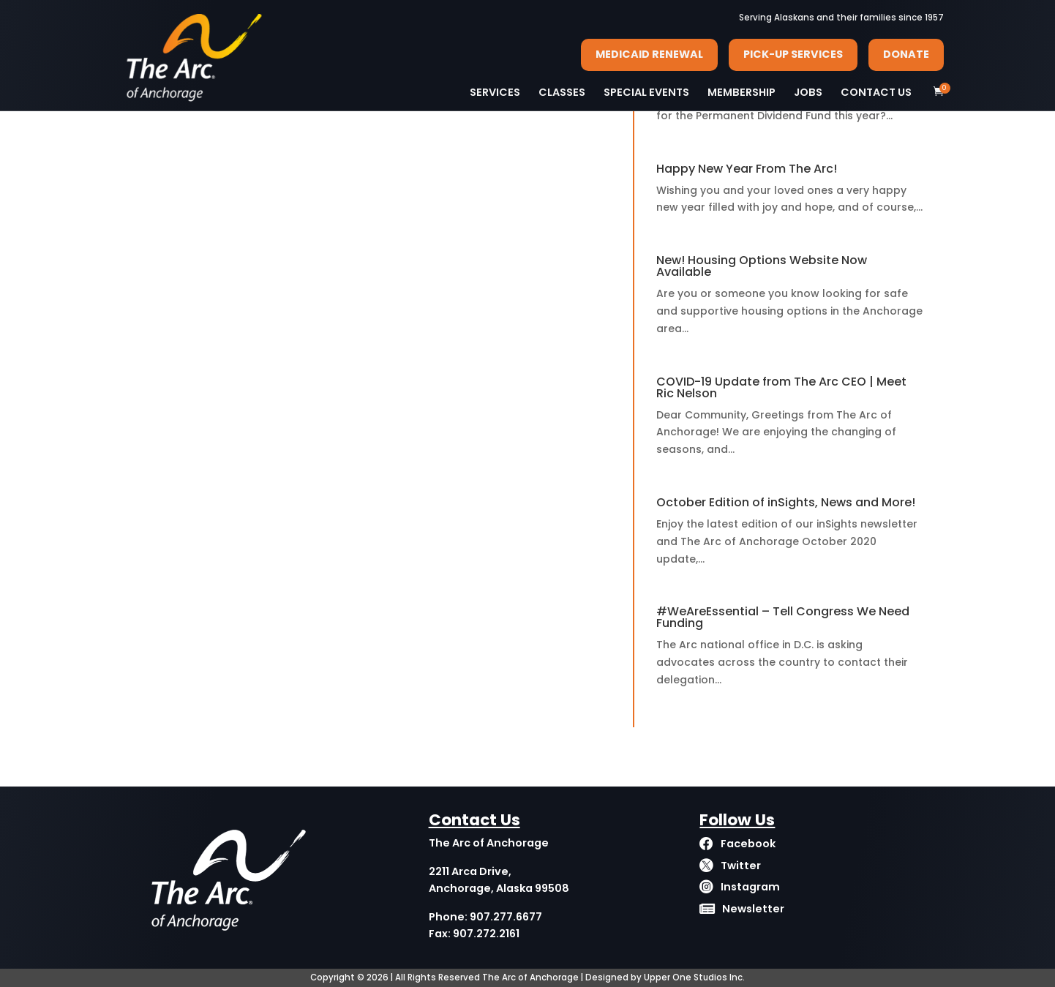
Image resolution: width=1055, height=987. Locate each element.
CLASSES (561, 92)
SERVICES (495, 92)
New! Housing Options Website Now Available (761, 266)
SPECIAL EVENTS (646, 92)
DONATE (906, 54)
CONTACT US (876, 92)
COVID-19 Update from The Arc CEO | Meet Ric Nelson (781, 387)
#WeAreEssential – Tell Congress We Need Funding (782, 617)
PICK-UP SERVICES (793, 54)
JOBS (808, 92)
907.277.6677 (506, 916)
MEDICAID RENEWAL (649, 54)
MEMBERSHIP (741, 92)
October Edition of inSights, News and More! (785, 502)
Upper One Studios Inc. (694, 977)
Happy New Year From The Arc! (746, 168)
